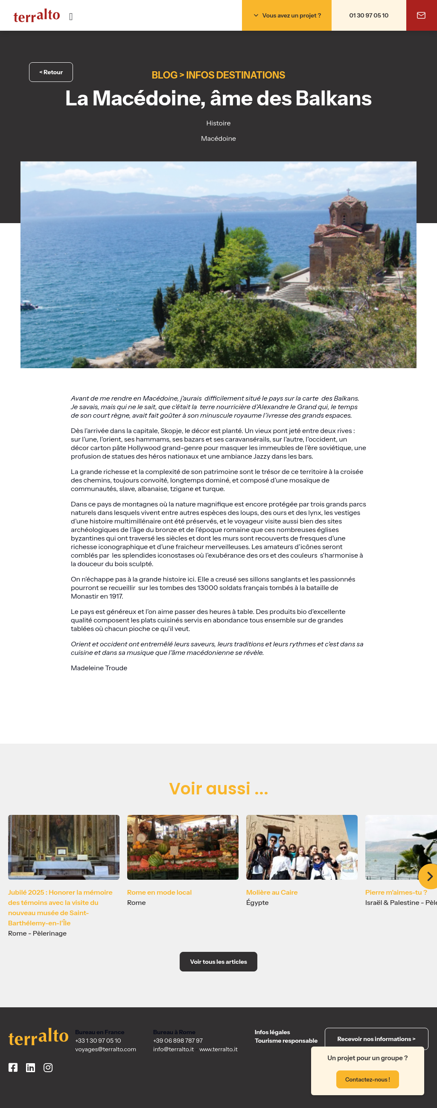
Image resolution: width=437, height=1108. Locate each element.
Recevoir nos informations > (377, 1039)
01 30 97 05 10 (369, 15)
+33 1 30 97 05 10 (98, 1040)
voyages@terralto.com (105, 1049)
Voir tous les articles (218, 962)
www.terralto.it (218, 1049)
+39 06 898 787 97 (178, 1040)
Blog (165, 75)
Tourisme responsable (286, 1040)
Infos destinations (236, 75)
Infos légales (272, 1032)
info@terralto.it (173, 1049)
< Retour (51, 72)
